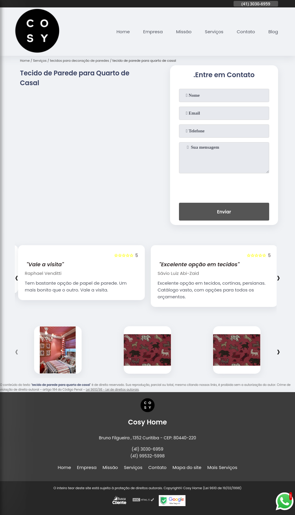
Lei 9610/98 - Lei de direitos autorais (112, 389)
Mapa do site (186, 467)
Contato (246, 31)
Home (123, 31)
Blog (273, 31)
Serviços (214, 31)
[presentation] (224, 186)
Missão (183, 31)
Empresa (153, 31)
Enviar (224, 212)
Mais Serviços (222, 467)
